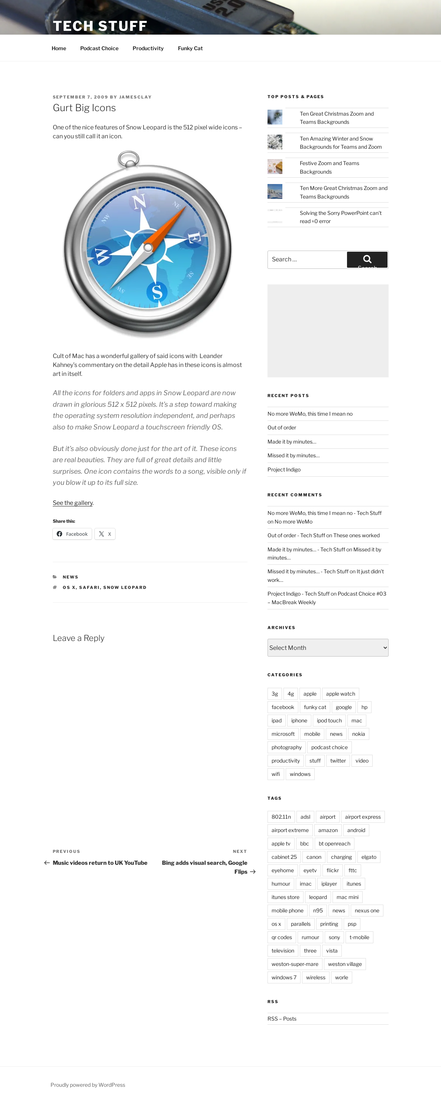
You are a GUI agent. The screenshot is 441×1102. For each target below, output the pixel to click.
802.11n (281, 816)
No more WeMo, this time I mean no (310, 413)
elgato (368, 857)
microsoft (283, 734)
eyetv (310, 870)
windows (300, 774)
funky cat (315, 707)
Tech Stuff (101, 26)
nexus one (367, 910)
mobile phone (288, 910)
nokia (358, 734)
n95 (318, 910)
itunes (354, 883)
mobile (312, 734)
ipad (277, 720)
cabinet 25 (284, 857)
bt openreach (334, 843)
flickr (333, 870)
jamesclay (135, 97)
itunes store (285, 897)
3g (275, 693)
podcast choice (329, 747)
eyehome (283, 870)
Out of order (281, 427)
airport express (363, 816)
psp (352, 924)
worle (341, 977)
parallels (301, 924)
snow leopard (125, 587)
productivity (286, 760)
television (283, 950)
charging (341, 857)
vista (332, 950)
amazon (328, 830)
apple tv (281, 843)
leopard (318, 897)
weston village (345, 964)
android (356, 830)
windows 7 (284, 977)
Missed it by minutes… (293, 455)
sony (334, 937)
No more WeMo (293, 521)
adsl (305, 816)
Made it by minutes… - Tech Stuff (306, 549)
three (310, 950)
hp (364, 707)
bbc (304, 843)
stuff (315, 760)
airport (327, 816)
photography (287, 747)
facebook (283, 707)
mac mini (348, 897)
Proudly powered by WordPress (88, 1085)
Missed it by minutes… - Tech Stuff (307, 571)
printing (329, 924)
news (71, 577)
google (344, 707)
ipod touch (329, 720)
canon (314, 857)
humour (281, 883)
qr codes (282, 937)
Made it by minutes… (291, 441)
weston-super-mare (295, 964)
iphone (299, 720)
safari (89, 587)
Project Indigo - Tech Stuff (298, 593)
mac (356, 720)
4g (291, 693)
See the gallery (73, 502)
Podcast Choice (99, 48)
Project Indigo (284, 469)
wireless (315, 977)
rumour (310, 937)
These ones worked (356, 535)
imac (306, 883)
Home (59, 48)
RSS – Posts (281, 1018)
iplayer (329, 883)
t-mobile (359, 937)
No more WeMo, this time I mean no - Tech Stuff (324, 513)
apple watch (340, 693)
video (362, 760)
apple (310, 693)
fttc (352, 870)
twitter (338, 760)
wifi (276, 774)
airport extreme (290, 830)
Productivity (148, 48)
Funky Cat (190, 48)
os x (69, 587)
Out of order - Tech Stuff (296, 535)
